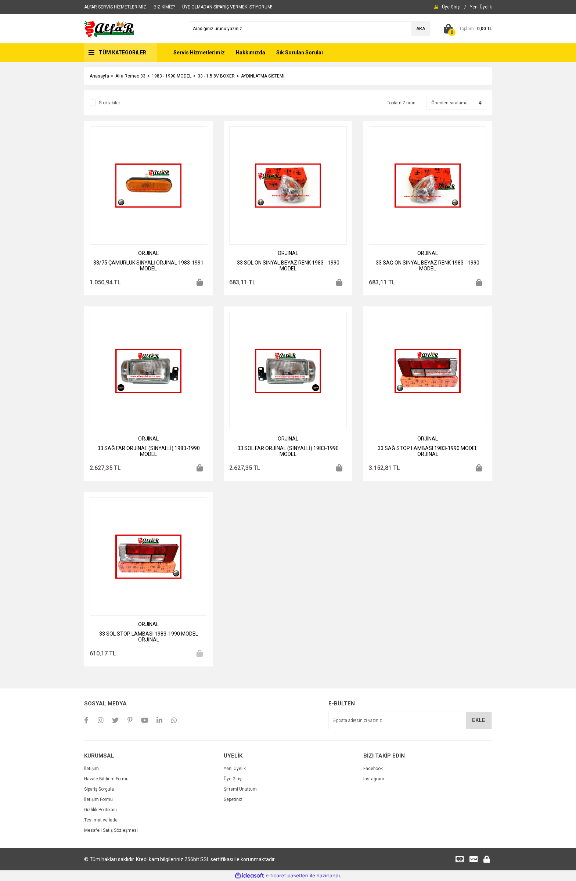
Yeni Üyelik (235, 768)
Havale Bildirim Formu (106, 778)
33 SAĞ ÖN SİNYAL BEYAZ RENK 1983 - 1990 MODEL (427, 266)
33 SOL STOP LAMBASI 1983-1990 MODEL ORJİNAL (148, 637)
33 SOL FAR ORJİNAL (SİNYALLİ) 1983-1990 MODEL (288, 451)
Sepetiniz (233, 799)
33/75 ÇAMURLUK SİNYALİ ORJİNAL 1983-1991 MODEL (148, 266)
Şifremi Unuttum (240, 789)
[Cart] (466, 28)
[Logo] (109, 28)
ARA (420, 28)
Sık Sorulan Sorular (300, 52)
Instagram (373, 778)
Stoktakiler (109, 102)
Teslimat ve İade (101, 820)
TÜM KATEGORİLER (122, 52)
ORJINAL (148, 253)
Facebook (373, 768)
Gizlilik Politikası (100, 809)
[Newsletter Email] (410, 720)
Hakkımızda (250, 52)
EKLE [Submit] (478, 720)
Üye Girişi (233, 778)
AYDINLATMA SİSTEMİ (262, 76)
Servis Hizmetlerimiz (199, 52)
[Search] (309, 28)
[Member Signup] (481, 7)
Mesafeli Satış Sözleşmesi (111, 830)
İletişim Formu (98, 799)
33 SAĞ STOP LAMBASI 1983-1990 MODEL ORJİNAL (428, 451)
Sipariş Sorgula (99, 789)
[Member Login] (451, 7)
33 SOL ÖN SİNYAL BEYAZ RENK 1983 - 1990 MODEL (288, 266)
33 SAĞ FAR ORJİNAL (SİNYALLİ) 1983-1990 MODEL (148, 451)
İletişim (91, 768)
